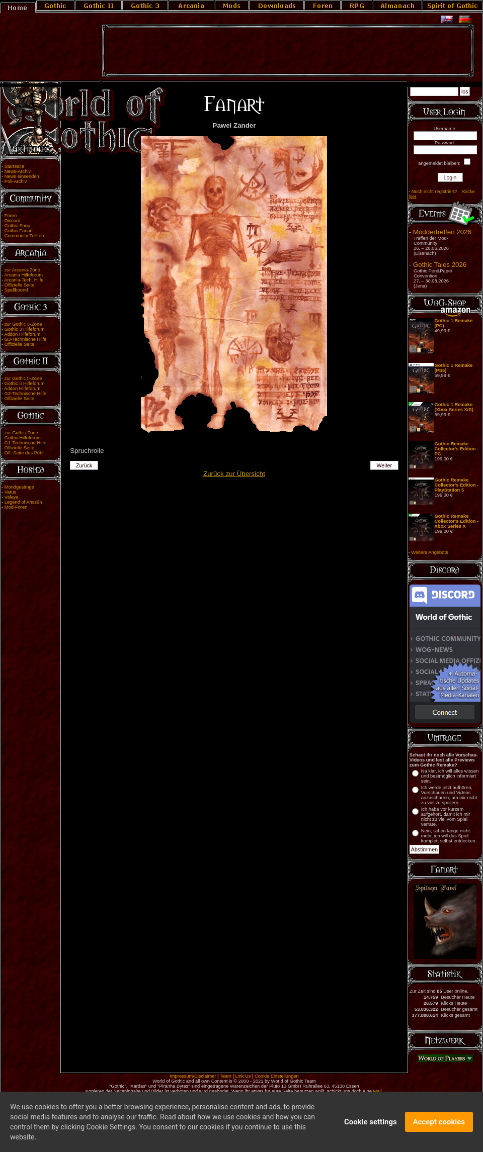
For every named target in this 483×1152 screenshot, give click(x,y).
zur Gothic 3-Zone (23, 324)
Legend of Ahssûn (23, 502)
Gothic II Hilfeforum (25, 383)
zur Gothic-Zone (21, 432)
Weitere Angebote (429, 552)
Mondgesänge (19, 487)
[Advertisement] (288, 50)
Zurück (84, 465)
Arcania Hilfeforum (23, 274)
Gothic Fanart (19, 230)
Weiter (384, 465)
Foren (11, 215)
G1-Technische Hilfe (25, 442)
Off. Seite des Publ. (25, 452)
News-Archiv (18, 171)
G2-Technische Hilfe (25, 393)
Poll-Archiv (16, 181)
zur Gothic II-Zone (23, 378)
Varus (11, 492)
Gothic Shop (17, 225)
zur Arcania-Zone (22, 269)
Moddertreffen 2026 (442, 232)
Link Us (243, 1076)
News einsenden (22, 176)
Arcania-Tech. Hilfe (23, 279)
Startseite (14, 166)
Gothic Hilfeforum (23, 437)
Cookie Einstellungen (277, 1076)
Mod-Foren (16, 507)
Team (225, 1076)
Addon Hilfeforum (22, 334)
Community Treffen (24, 235)
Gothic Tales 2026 (439, 264)
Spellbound (16, 290)
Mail (377, 1091)
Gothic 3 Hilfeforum (25, 329)
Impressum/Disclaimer (193, 1076)
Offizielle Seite (19, 284)
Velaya (12, 497)
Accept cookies (439, 1121)
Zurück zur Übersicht (234, 473)
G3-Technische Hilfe (25, 339)
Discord (13, 220)
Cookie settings (370, 1121)
